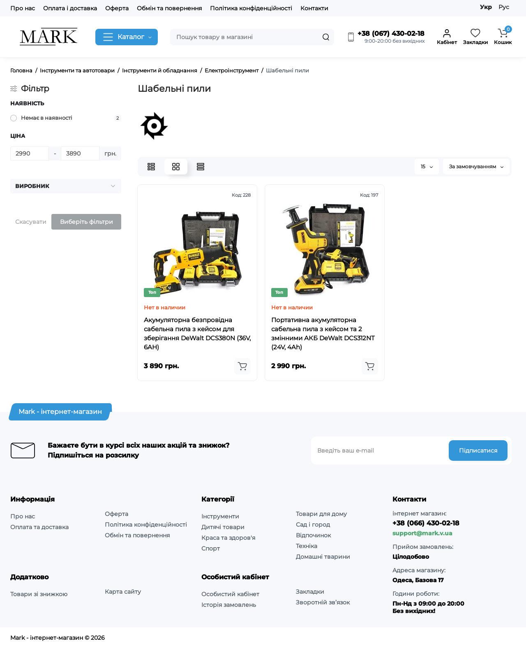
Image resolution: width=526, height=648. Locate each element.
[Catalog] (126, 37)
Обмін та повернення (169, 8)
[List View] (151, 166)
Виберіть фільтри (86, 221)
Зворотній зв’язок (323, 602)
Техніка (306, 546)
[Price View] (200, 166)
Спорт (210, 548)
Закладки (310, 591)
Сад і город (313, 524)
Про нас (22, 8)
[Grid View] (175, 166)
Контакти (314, 8)
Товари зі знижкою (38, 594)
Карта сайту (123, 591)
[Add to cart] (242, 366)
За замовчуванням (476, 166)
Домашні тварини (323, 556)
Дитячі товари (223, 527)
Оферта (117, 8)
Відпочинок (313, 535)
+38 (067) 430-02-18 (385, 34)
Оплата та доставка (39, 527)
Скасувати (30, 221)
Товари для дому (321, 514)
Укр (486, 7)
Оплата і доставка (70, 8)
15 (427, 166)
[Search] (325, 37)
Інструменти (220, 516)
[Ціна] (29, 153)
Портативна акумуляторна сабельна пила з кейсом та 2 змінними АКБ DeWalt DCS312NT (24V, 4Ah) (323, 333)
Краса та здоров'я (228, 537)
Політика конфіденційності (251, 8)
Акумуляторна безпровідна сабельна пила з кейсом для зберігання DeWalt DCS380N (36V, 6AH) (197, 333)
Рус (503, 7)
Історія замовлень (228, 605)
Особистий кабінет (230, 594)
